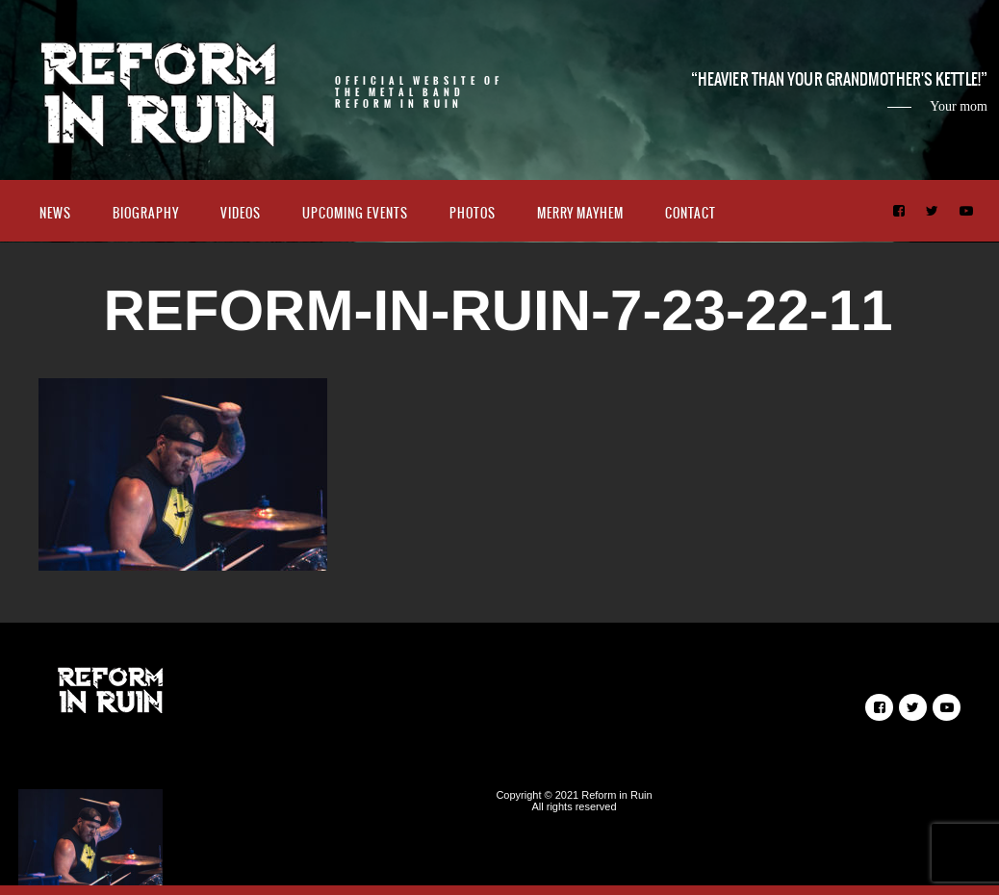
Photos (472, 213)
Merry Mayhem (580, 213)
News (55, 213)
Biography (146, 213)
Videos (240, 213)
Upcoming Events (355, 213)
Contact (690, 213)
